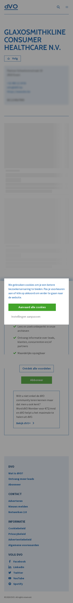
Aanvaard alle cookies (32, 307)
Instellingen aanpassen (25, 316)
